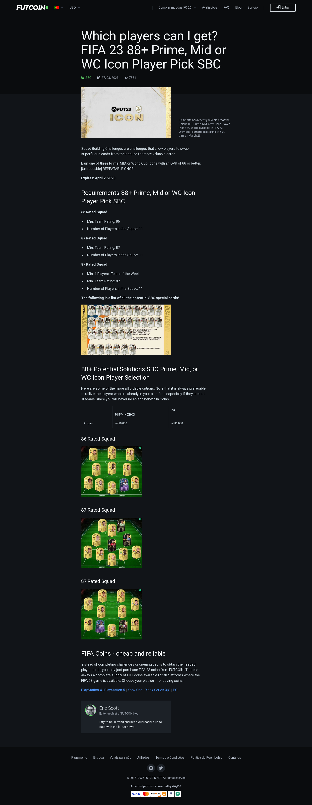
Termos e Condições (170, 757)
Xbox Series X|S (157, 690)
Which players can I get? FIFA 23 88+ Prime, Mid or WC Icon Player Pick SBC (153, 50)
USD (75, 7)
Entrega (98, 757)
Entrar (283, 7)
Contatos (234, 757)
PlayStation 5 (114, 690)
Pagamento (79, 757)
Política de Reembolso (206, 757)
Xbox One (135, 690)
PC (175, 690)
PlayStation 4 (91, 690)
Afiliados (143, 757)
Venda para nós (120, 757)
